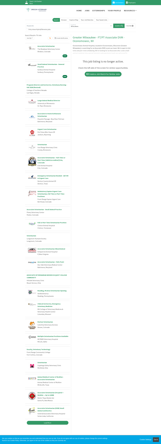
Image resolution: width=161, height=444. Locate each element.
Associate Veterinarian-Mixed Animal (51, 249)
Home (79, 10)
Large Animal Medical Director (49, 100)
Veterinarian (42, 144)
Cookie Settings (145, 439)
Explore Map (73, 20)
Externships (98, 10)
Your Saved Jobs (101, 20)
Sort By (29, 38)
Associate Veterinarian (46, 46)
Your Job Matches (87, 20)
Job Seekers (118, 2)
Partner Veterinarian (45, 322)
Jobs (87, 10)
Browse (64, 20)
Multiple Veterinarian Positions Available (53, 336)
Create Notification (61, 38)
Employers (131, 2)
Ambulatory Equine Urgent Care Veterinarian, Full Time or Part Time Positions (51, 193)
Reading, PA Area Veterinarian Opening (52, 291)
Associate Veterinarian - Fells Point (51, 262)
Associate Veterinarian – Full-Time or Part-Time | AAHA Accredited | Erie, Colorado (51, 160)
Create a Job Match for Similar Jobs (103, 74)
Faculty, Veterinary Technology (38, 349)
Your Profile (114, 10)
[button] (130, 26)
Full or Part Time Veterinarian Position (52, 223)
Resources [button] (129, 10)
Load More (47, 423)
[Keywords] (48, 26)
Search (56, 20)
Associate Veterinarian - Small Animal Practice (44, 209)
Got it (156, 439)
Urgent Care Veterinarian (47, 129)
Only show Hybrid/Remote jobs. (39, 29)
